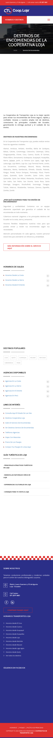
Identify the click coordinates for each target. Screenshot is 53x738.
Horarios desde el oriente (15, 285)
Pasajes (22, 728)
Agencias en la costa (13, 381)
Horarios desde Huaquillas (15, 634)
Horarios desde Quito (13, 652)
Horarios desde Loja (13, 638)
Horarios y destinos (14, 20)
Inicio (15, 50)
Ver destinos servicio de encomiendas (19, 428)
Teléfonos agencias (12, 432)
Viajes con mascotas (12, 437)
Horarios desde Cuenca (14, 627)
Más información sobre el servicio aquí (24, 247)
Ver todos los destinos (13, 656)
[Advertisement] (26, 81)
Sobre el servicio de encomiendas (18, 423)
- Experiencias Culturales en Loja (17, 485)
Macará (32, 357)
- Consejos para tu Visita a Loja (16, 492)
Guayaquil (22, 357)
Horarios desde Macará (14, 645)
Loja (6, 357)
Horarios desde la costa (14, 275)
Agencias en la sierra (13, 386)
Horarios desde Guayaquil (15, 630)
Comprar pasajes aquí (17, 610)
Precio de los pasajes (13, 442)
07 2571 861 (43, 2)
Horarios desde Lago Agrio (15, 648)
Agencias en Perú (11, 395)
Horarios (13, 728)
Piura (18, 363)
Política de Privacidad (35, 728)
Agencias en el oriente (13, 391)
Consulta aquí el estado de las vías (18, 413)
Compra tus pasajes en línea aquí (18, 447)
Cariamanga (9, 363)
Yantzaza (42, 357)
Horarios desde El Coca (14, 623)
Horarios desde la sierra (14, 280)
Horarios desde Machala (14, 641)
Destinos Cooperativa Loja (15, 418)
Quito (13, 357)
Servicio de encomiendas (31, 50)
